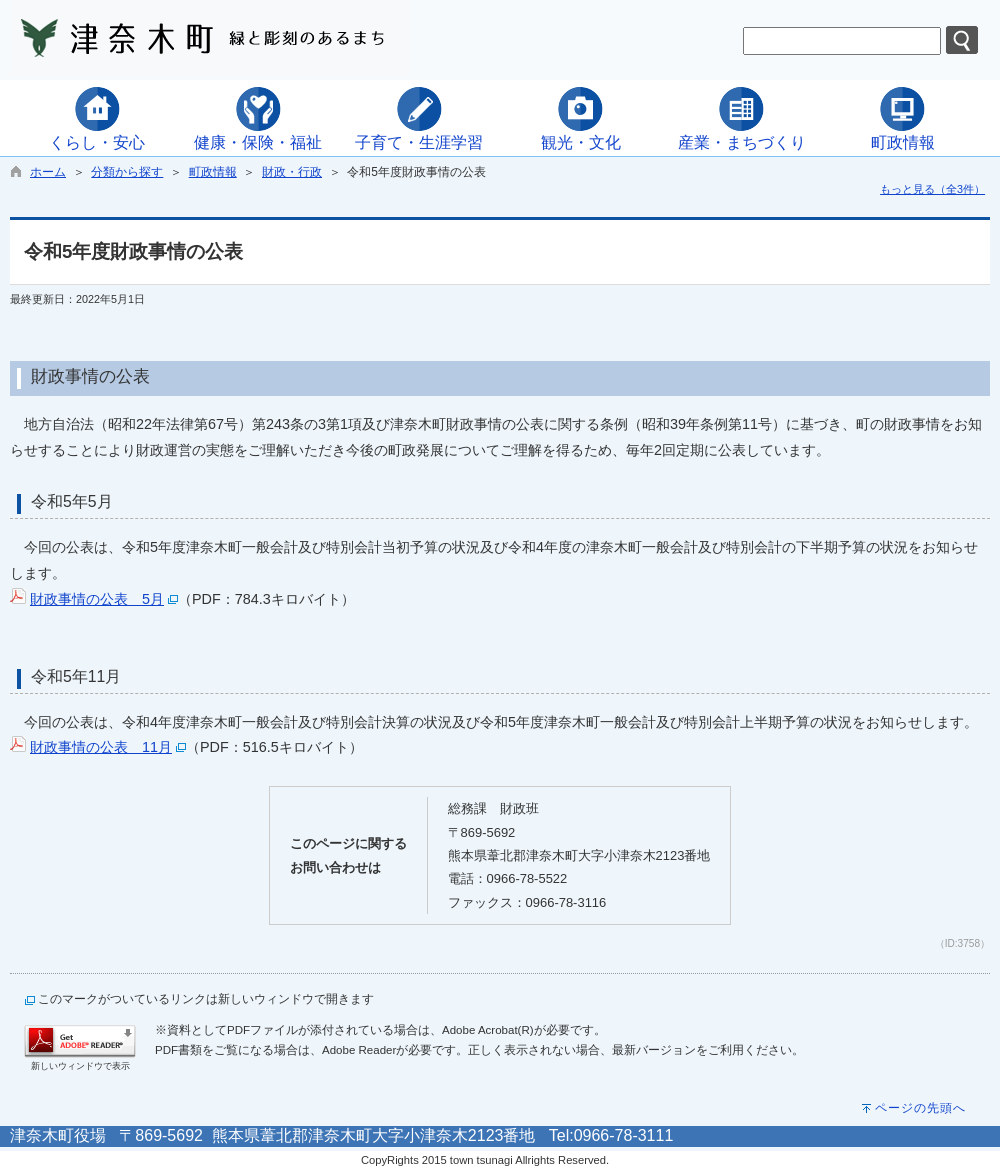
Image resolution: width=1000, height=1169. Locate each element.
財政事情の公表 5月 (97, 599)
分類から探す (127, 172)
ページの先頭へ (920, 1108)
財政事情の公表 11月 (101, 747)
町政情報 (213, 172)
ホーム (48, 172)
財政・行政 (292, 172)
